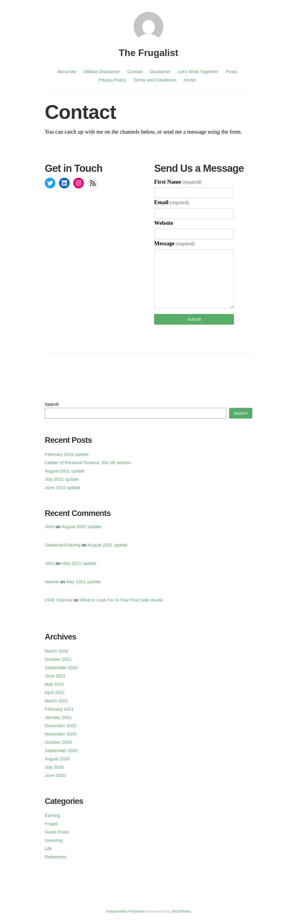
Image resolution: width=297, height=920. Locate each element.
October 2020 (58, 742)
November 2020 (60, 733)
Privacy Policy (112, 79)
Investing (54, 840)
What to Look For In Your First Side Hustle (121, 599)
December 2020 (60, 725)
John (50, 526)
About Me (66, 71)
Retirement (55, 856)
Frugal (51, 823)
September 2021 (61, 667)
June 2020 (55, 775)
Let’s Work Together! (198, 71)
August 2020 (57, 758)
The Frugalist (148, 52)
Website (163, 223)
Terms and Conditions (154, 79)
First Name (178, 182)
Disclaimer (160, 71)
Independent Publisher (125, 911)
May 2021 (54, 684)
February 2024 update (67, 454)
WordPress (181, 911)
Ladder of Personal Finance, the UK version (88, 462)
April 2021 (55, 692)
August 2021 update (64, 470)
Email (171, 202)
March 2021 (56, 700)
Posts (231, 71)
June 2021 (55, 675)
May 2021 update (79, 563)
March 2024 (56, 650)
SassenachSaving (62, 544)
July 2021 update (62, 479)
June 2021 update (62, 487)
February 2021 (59, 708)
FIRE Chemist (58, 599)
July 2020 (54, 767)
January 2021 (58, 717)
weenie (52, 581)
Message (174, 243)
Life (48, 848)
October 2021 (58, 659)
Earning (52, 815)
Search (52, 404)
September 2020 (61, 750)
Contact (135, 71)
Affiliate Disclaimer (101, 71)
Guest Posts (57, 831)
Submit (194, 319)
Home (190, 79)
